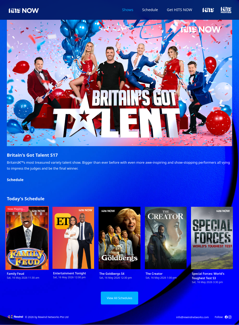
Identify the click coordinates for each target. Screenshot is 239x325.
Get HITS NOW (179, 9)
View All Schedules (119, 298)
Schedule (150, 9)
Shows (127, 9)
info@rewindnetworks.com (192, 317)
